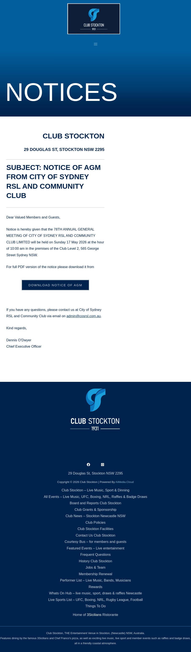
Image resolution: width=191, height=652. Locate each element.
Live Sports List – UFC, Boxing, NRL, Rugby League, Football (95, 600)
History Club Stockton (95, 561)
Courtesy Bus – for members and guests (96, 542)
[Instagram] (102, 464)
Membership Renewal (95, 574)
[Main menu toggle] (95, 44)
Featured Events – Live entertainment (95, 548)
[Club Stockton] (93, 18)
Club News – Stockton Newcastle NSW (95, 516)
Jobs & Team (95, 567)
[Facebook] (88, 464)
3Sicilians (94, 615)
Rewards (95, 587)
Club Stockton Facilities (95, 529)
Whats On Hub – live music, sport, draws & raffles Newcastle (95, 593)
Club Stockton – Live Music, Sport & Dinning (96, 490)
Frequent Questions (95, 554)
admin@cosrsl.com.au (84, 316)
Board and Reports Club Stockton (95, 503)
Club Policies (95, 522)
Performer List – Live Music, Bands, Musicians (95, 580)
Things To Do (95, 606)
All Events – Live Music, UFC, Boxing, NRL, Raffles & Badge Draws (95, 497)
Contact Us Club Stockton (95, 535)
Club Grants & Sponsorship (95, 509)
